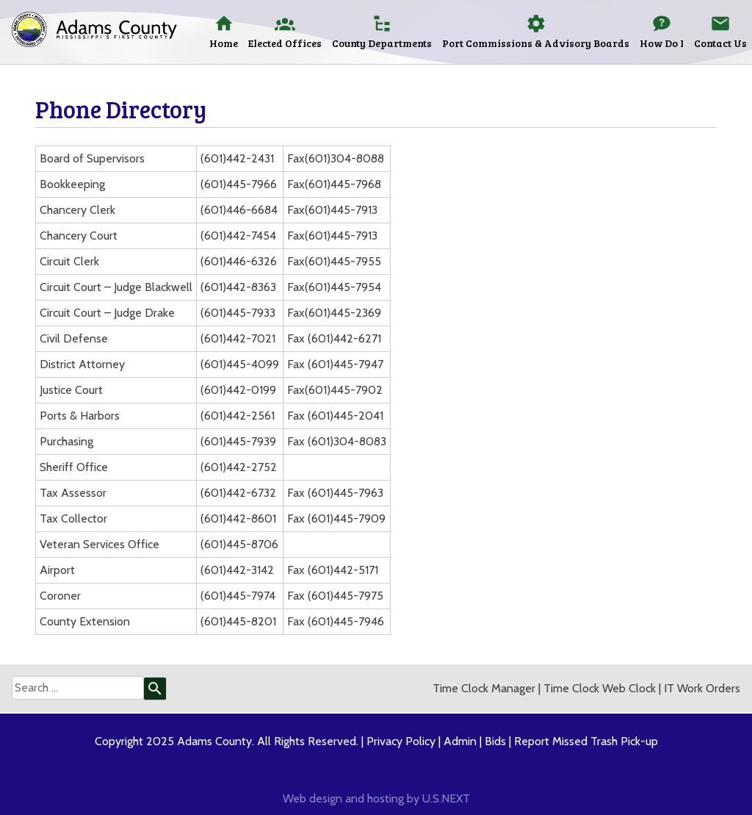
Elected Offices (285, 43)
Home (223, 43)
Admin (460, 741)
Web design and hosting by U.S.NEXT (376, 798)
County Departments (382, 43)
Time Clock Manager (484, 688)
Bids (495, 741)
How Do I (662, 43)
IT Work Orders (702, 688)
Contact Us (720, 43)
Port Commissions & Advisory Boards (535, 43)
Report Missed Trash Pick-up (586, 741)
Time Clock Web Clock (599, 688)
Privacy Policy (400, 741)
